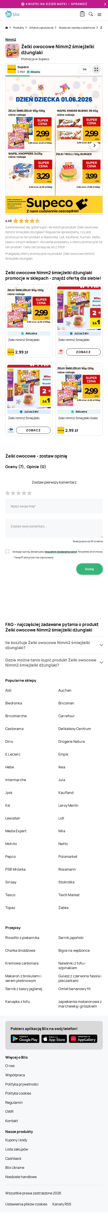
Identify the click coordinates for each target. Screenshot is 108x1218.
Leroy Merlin (68, 805)
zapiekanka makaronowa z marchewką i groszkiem (80, 1004)
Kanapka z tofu (17, 1001)
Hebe (9, 767)
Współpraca (15, 1075)
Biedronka (13, 703)
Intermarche (15, 779)
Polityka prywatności (22, 1084)
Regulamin (14, 1102)
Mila (61, 831)
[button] (54, 645)
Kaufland (66, 792)
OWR (9, 1111)
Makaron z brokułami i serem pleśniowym (23, 978)
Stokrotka (66, 882)
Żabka (63, 907)
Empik (63, 754)
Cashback (13, 1158)
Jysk (8, 792)
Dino (9, 741)
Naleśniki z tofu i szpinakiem (72, 965)
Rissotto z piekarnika (22, 937)
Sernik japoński (71, 937)
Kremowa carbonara (22, 963)
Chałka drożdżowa (20, 950)
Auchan (64, 690)
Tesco (10, 894)
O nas (10, 1065)
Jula (61, 779)
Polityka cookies (18, 1093)
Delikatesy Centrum (74, 728)
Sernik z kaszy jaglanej (23, 988)
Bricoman (66, 703)
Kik (7, 805)
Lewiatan (12, 818)
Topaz (10, 907)
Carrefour (66, 715)
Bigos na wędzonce (74, 950)
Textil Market (69, 894)
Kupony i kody (16, 1140)
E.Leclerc (12, 754)
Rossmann (67, 869)
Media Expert (15, 831)
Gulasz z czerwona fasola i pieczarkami (79, 978)
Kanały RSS (61, 1204)
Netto (63, 843)
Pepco (10, 856)
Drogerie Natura (71, 741)
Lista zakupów (16, 1149)
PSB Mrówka (15, 869)
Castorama (14, 728)
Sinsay (10, 882)
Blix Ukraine (14, 1167)
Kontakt (11, 1120)
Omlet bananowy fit (74, 988)
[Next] (104, 4)
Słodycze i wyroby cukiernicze (77, 28)
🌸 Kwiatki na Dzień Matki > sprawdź (54, 4)
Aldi (8, 690)
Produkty (18, 28)
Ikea (61, 767)
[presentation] (54, 588)
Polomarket (67, 856)
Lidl (61, 818)
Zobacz (83, 352)
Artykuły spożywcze (41, 28)
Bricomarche (16, 715)
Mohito (11, 843)
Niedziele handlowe (21, 1176)
